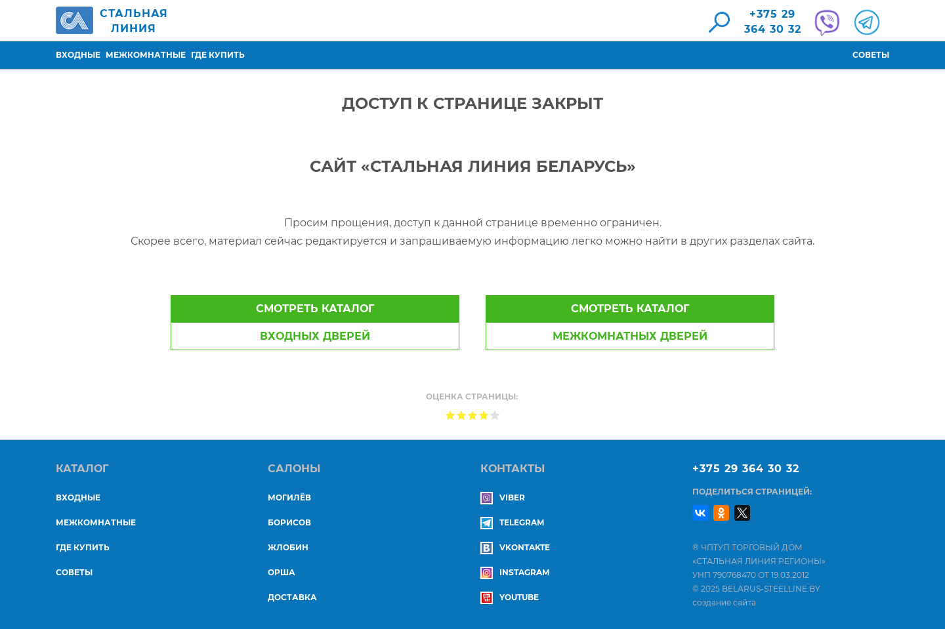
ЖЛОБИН (288, 547)
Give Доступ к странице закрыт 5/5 (495, 415)
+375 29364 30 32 (772, 21)
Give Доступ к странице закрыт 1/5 (450, 415)
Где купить (218, 55)
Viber (502, 497)
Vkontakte (515, 547)
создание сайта (724, 602)
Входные (78, 55)
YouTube (509, 597)
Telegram (512, 522)
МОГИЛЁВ (289, 497)
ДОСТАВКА (292, 597)
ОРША (281, 572)
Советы (870, 55)
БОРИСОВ (289, 522)
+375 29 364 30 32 (745, 468)
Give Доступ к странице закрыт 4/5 (484, 415)
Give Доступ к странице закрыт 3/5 (472, 415)
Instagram (514, 572)
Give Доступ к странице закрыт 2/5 (461, 415)
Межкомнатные (146, 55)
